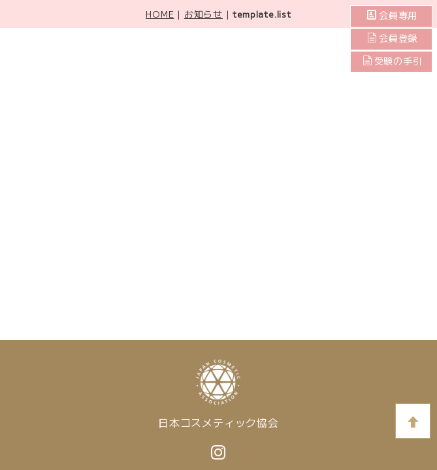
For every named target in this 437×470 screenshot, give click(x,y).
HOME (160, 13)
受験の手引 (393, 61)
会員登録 (397, 38)
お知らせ (203, 13)
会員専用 (397, 15)
